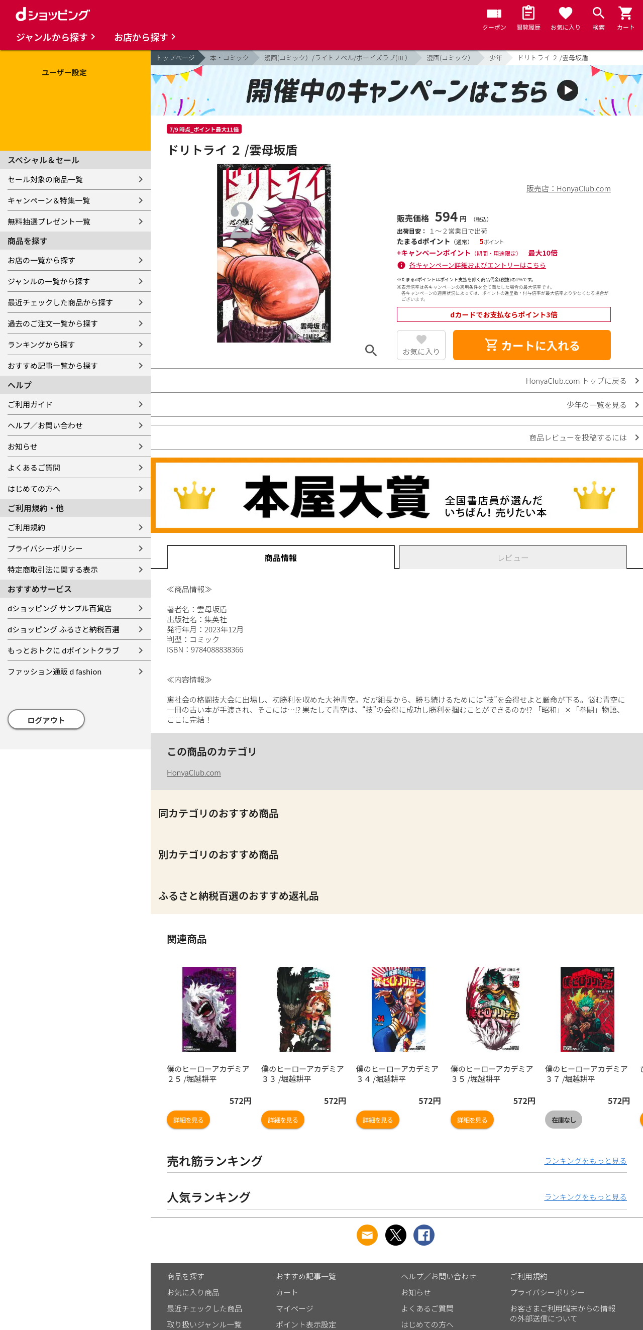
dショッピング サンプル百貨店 (60, 608)
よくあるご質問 (34, 467)
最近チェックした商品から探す (60, 302)
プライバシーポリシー (45, 548)
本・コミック (229, 57)
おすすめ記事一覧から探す (53, 365)
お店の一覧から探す (41, 260)
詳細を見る (188, 1120)
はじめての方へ (34, 488)
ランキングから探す (41, 344)
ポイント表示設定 (306, 1324)
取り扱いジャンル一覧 (204, 1324)
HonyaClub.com (194, 772)
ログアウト (46, 720)
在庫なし (564, 1120)
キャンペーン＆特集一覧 (49, 200)
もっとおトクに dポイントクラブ (64, 650)
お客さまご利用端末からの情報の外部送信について (562, 1313)
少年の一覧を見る (597, 404)
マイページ (294, 1308)
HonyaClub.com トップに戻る (576, 380)
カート (287, 1292)
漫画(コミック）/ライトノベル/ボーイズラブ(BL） (337, 57)
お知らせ (23, 446)
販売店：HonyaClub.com (568, 188)
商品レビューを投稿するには (578, 437)
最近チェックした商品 (204, 1308)
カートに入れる (532, 345)
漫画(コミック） (450, 57)
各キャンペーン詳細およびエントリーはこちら (477, 265)
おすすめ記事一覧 (306, 1276)
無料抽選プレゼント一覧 (49, 221)
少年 (495, 57)
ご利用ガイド (30, 404)
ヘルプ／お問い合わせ (45, 425)
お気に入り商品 (193, 1292)
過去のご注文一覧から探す (53, 323)
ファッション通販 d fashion (54, 671)
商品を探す (185, 1276)
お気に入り (421, 351)
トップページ (175, 57)
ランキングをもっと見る (585, 1160)
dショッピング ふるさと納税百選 (64, 629)
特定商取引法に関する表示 (53, 569)
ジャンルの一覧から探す (49, 281)
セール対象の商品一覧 (45, 179)
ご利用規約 (26, 527)
